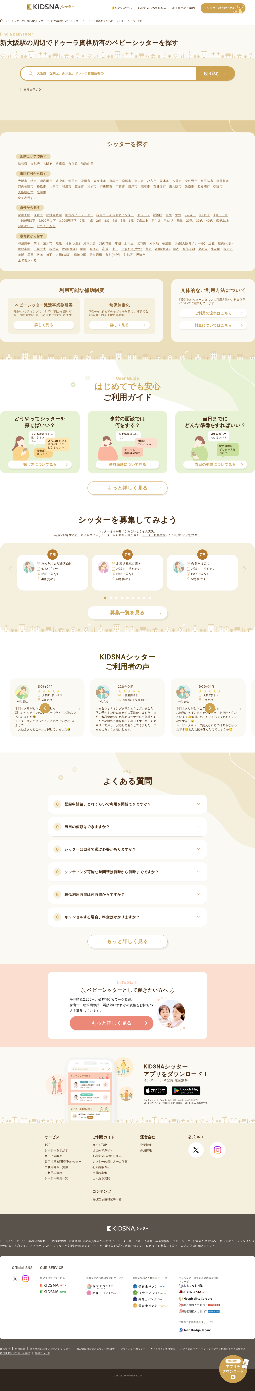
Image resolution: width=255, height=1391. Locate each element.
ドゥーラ (143, 215)
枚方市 (152, 181)
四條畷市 (203, 186)
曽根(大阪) (69, 249)
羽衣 (176, 249)
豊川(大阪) (112, 255)
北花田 (141, 243)
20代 (189, 220)
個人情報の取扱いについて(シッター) (51, 1348)
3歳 (106, 220)
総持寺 (54, 249)
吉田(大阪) (63, 255)
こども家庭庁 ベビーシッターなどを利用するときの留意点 (213, 1348)
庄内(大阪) (225, 243)
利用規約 (20, 1348)
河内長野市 (26, 186)
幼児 (180, 220)
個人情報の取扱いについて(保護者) (96, 1348)
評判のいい (26, 226)
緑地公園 (80, 255)
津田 (115, 249)
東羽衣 (203, 249)
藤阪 (21, 255)
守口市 (139, 181)
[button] (105, 598)
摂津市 (132, 186)
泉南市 (189, 186)
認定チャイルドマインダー (115, 215)
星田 (30, 255)
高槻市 (114, 181)
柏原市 (92, 186)
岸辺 (118, 243)
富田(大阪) (162, 249)
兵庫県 (60, 164)
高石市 (145, 186)
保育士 (38, 215)
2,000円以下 (47, 220)
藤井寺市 (159, 186)
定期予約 (24, 215)
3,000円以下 (67, 220)
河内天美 (89, 243)
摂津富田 (24, 249)
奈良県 (73, 164)
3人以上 (204, 215)
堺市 (33, 181)
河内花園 (105, 243)
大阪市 (22, 181)
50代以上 (222, 220)
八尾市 (177, 181)
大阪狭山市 (26, 192)
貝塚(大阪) (72, 243)
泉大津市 (100, 181)
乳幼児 (168, 220)
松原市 (41, 186)
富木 (148, 249)
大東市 (54, 186)
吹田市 (85, 181)
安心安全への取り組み (151, 8)
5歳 (123, 220)
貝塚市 (126, 181)
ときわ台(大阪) (131, 249)
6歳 (131, 220)
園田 (83, 249)
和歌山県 (87, 164)
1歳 (90, 220)
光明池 (154, 243)
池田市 (73, 181)
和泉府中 (24, 243)
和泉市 (66, 186)
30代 (199, 220)
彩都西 (128, 255)
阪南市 (41, 192)
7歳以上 (142, 220)
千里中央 (40, 249)
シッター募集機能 (154, 535)
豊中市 (60, 181)
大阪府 (48, 164)
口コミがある (46, 226)
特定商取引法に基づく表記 (15, 1353)
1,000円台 (220, 215)
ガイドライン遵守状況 (162, 1348)
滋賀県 (22, 164)
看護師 (157, 215)
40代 (209, 220)
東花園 (215, 249)
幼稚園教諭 (54, 215)
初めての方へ (122, 8)
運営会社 (5, 1348)
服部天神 (188, 249)
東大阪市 (175, 186)
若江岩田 (96, 255)
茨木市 (164, 181)
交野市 (218, 186)
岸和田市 (46, 181)
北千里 (129, 243)
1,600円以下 (26, 220)
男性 (169, 215)
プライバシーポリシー (133, 1348)
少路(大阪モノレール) (190, 243)
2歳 (98, 220)
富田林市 (207, 181)
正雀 (211, 243)
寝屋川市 (223, 181)
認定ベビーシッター (79, 215)
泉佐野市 (191, 181)
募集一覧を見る (136, 613)
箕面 (49, 255)
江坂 (59, 243)
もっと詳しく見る (134, 941)
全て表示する (27, 198)
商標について (42, 1353)
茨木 (37, 243)
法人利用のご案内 (183, 8)
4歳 (115, 220)
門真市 (120, 186)
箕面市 (79, 186)
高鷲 (105, 249)
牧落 (40, 255)
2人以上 (190, 215)
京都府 (35, 164)
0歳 (82, 220)
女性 (178, 215)
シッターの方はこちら (225, 8)
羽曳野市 (106, 186)
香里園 (167, 243)
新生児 (156, 220)
